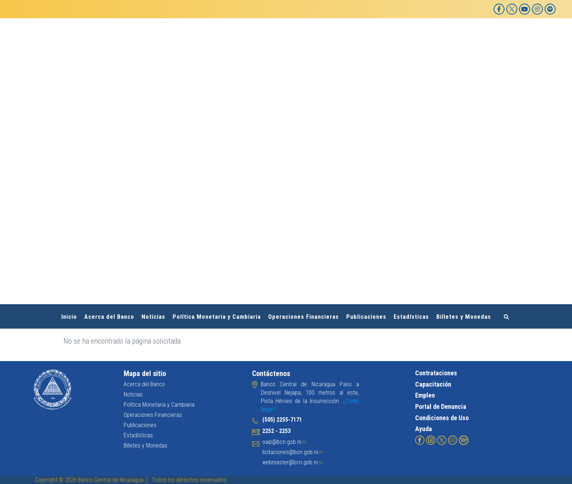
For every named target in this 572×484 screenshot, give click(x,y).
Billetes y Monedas (463, 316)
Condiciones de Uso (442, 417)
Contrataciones (436, 373)
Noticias (153, 316)
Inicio (69, 316)
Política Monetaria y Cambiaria (217, 316)
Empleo (425, 395)
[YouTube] (524, 9)
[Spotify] (550, 9)
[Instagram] (537, 9)
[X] (511, 9)
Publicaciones (366, 316)
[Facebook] (499, 9)
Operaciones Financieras (303, 316)
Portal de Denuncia (440, 406)
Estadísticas (411, 316)
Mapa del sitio (145, 373)
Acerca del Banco (109, 316)
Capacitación (433, 384)
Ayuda (423, 429)
